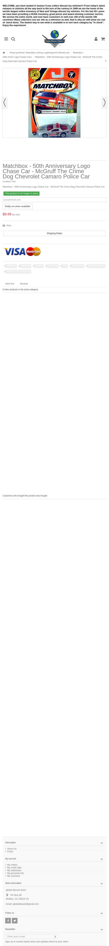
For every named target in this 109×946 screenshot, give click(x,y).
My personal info (15, 873)
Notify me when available (17, 206)
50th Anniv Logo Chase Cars (17, 57)
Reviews (24, 284)
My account (10, 858)
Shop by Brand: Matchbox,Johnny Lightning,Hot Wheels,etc (39, 52)
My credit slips (14, 867)
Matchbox (78, 52)
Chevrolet (26, 265)
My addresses (14, 870)
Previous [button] (4, 103)
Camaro (39, 265)
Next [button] (104, 103)
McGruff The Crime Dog (18, 271)
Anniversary (78, 265)
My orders (12, 864)
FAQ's (10, 851)
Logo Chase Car (96, 265)
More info (9, 284)
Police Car (53, 265)
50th (65, 265)
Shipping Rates (54, 233)
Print (8, 225)
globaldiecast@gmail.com (26, 904)
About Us (11, 848)
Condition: (7, 181)
